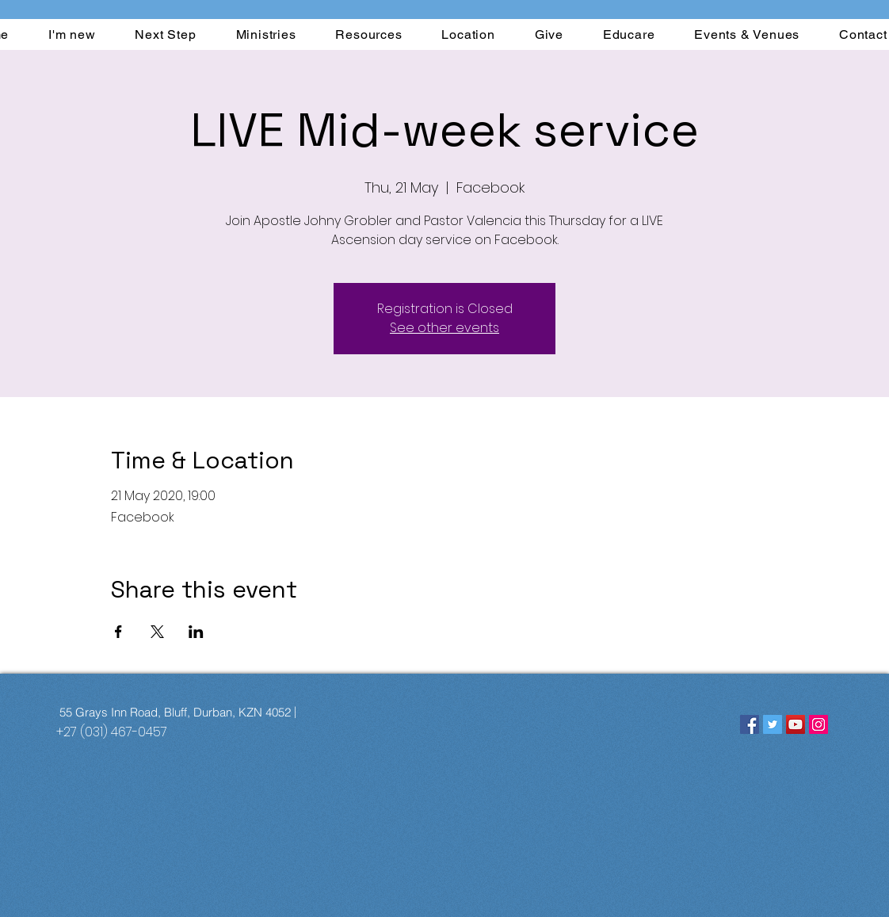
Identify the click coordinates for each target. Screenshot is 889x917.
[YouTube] (795, 724)
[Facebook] (749, 724)
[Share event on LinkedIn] (196, 631)
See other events (444, 328)
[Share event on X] (157, 631)
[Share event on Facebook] (118, 631)
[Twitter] (772, 724)
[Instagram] (818, 724)
